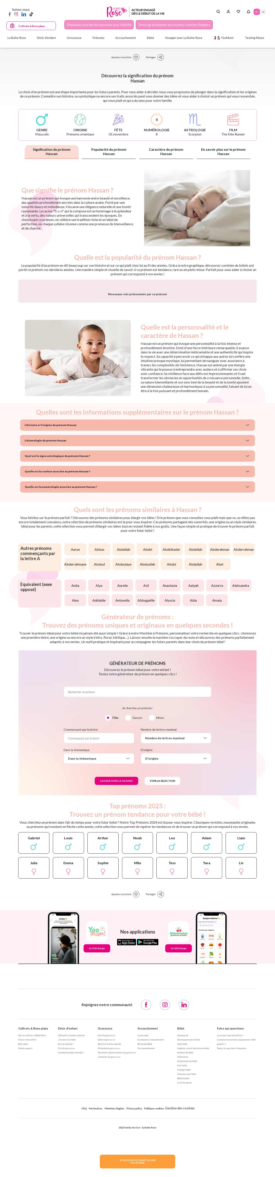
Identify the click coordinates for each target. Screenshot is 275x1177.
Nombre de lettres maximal (159, 842)
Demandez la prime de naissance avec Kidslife (99, 25)
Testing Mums (254, 38)
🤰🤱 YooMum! (223, 38)
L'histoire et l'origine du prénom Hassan (50, 537)
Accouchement (148, 1141)
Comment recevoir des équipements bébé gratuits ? (236, 1154)
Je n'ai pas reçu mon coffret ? (230, 1148)
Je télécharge (97, 1061)
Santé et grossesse (106, 1152)
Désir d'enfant (68, 1141)
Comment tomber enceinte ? (71, 1165)
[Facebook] (10, 14)
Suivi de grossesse (106, 1148)
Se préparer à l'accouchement (151, 1152)
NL (263, 11)
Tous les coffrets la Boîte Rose (32, 1148)
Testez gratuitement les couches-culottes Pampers (174, 25)
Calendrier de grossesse (109, 1169)
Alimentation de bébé (187, 1173)
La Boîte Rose (17, 38)
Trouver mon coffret (27, 1152)
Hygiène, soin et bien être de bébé (193, 1161)
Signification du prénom (51, 151)
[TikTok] (31, 14)
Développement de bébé (188, 1152)
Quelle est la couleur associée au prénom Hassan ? (57, 584)
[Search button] (218, 12)
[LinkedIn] (23, 14)
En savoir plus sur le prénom (223, 151)
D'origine (147, 862)
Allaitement (182, 1169)
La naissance (143, 1148)
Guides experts (25, 1161)
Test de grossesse (66, 1161)
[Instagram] (16, 14)
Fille (115, 830)
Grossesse (105, 1141)
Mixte (160, 830)
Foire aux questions (230, 1141)
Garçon (137, 830)
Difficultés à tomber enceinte (71, 1148)
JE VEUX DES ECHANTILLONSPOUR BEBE (137, 1161)
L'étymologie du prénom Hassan (45, 553)
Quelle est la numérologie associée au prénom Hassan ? (61, 599)
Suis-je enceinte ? (66, 1156)
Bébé (180, 1141)
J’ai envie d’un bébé (67, 1152)
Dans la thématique (77, 862)
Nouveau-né (182, 1148)
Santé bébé (182, 1156)
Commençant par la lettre (81, 842)
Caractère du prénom (166, 151)
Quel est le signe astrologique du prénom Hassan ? (57, 568)
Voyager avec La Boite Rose (183, 38)
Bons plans (23, 1156)
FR (257, 11)
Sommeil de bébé (185, 1165)
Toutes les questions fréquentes (232, 1161)
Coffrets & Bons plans (31, 26)
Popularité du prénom (108, 151)
